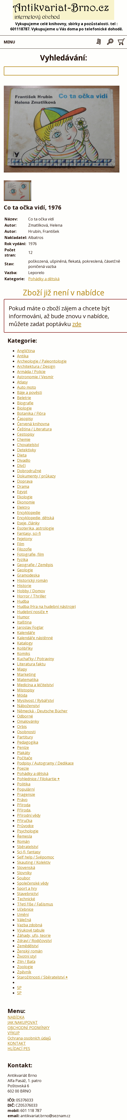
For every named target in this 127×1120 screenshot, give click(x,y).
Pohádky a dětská (43, 278)
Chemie (23, 439)
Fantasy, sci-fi (29, 533)
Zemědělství (27, 945)
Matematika (27, 679)
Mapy (22, 669)
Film (20, 543)
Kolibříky (25, 648)
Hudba (23, 601)
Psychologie (27, 831)
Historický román (32, 580)
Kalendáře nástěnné (35, 637)
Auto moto (26, 387)
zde (76, 324)
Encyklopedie (28, 512)
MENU (9, 42)
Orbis (22, 726)
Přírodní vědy (29, 815)
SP (19, 987)
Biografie (25, 403)
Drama (23, 486)
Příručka (24, 820)
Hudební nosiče (31, 611)
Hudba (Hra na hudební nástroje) (46, 606)
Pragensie (26, 794)
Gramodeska (28, 575)
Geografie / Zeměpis (35, 564)
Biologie (24, 408)
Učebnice (25, 909)
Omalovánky (28, 721)
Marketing (26, 674)
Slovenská (26, 867)
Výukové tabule (31, 930)
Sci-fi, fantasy (29, 851)
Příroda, (24, 810)
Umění (23, 914)
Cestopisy (25, 434)
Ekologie (24, 496)
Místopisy (25, 690)
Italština (24, 622)
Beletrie (24, 397)
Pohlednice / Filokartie (36, 778)
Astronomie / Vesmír (35, 376)
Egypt (22, 491)
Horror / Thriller (31, 596)
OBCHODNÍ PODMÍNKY (29, 1027)
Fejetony (24, 538)
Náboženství (28, 705)
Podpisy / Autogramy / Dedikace (45, 763)
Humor (23, 617)
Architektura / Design (36, 366)
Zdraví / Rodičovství (34, 940)
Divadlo (23, 460)
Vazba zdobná (29, 925)
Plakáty (23, 752)
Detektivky (26, 450)
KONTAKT (17, 1043)
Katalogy (25, 643)
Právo (22, 799)
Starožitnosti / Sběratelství (40, 977)
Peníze (23, 747)
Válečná (24, 919)
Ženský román (29, 951)
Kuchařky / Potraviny (35, 658)
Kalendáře (26, 632)
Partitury (25, 737)
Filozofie (24, 549)
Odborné (25, 716)
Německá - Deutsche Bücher (42, 711)
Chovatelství (28, 444)
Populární (26, 789)
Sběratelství (27, 846)
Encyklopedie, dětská (35, 517)
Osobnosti (26, 731)
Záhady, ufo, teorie (34, 935)
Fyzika (22, 559)
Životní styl (26, 956)
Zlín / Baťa (26, 961)
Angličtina (26, 350)
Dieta (22, 455)
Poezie (23, 768)
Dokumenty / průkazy (36, 476)
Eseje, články (28, 523)
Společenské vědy (33, 883)
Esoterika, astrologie (35, 528)
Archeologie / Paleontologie (42, 361)
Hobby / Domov (31, 590)
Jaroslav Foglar (30, 627)
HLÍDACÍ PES (19, 1048)
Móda (22, 695)
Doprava (24, 481)
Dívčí (21, 465)
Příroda (23, 804)
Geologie (25, 570)
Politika (23, 784)
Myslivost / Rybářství (35, 700)
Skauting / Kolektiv (33, 862)
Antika (22, 356)
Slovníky (24, 872)
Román (23, 841)
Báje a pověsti (29, 392)
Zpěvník (24, 972)
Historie (24, 585)
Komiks (23, 653)
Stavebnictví (27, 893)
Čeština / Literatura (34, 429)
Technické (26, 898)
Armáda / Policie (31, 371)
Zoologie (25, 966)
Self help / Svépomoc (35, 857)
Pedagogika (27, 742)
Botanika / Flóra (31, 413)
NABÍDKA (16, 1017)
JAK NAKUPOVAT (23, 1022)
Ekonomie (26, 502)
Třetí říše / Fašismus (35, 904)
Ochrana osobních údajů (29, 1038)
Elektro (23, 507)
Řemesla (24, 836)
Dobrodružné (29, 470)
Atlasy (22, 382)
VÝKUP (14, 1033)
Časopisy (25, 418)
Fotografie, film (30, 554)
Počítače (24, 758)
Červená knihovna (33, 423)
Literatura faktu (31, 664)
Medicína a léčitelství (35, 684)
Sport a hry (27, 888)
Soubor (23, 878)
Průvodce (25, 825)
